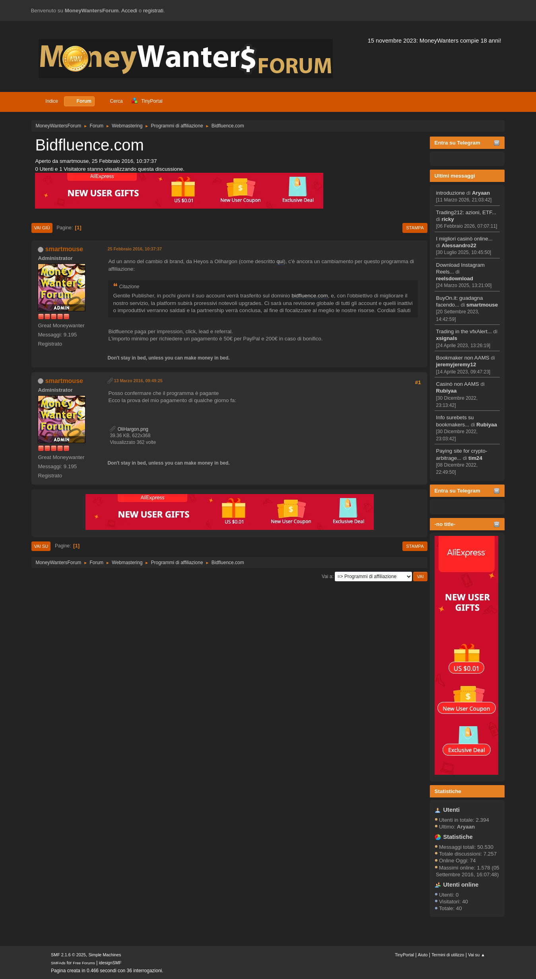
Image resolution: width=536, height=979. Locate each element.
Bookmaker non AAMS (462, 358)
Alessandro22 (459, 245)
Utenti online (461, 884)
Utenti (451, 810)
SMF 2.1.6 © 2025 (68, 954)
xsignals (446, 338)
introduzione (450, 193)
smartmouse (482, 305)
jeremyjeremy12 (456, 364)
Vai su (41, 546)
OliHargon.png (129, 429)
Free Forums (84, 963)
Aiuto (423, 954)
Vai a (327, 576)
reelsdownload (454, 278)
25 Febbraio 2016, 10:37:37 (134, 248)
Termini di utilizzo (447, 954)
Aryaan (481, 193)
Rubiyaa (446, 391)
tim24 (475, 458)
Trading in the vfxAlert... (464, 331)
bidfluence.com (309, 296)
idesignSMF (110, 962)
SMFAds (58, 963)
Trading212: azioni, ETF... (466, 212)
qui (280, 261)
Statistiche (448, 791)
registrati (153, 11)
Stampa (414, 227)
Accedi (129, 11)
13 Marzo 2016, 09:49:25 (138, 380)
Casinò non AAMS (457, 384)
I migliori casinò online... (464, 239)
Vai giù (42, 227)
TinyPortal (404, 954)
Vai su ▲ (476, 954)
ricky (448, 219)
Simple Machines (104, 954)
